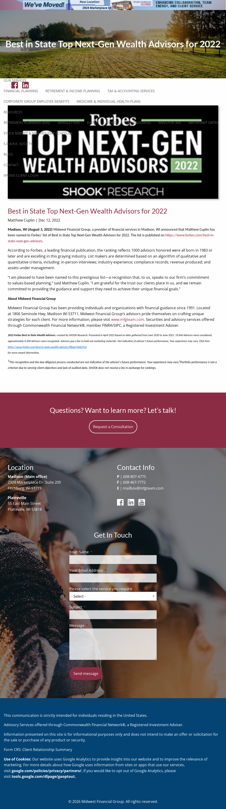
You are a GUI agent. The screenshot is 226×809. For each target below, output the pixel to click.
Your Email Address (104, 570)
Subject (94, 607)
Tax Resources (138, 122)
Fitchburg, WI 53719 (25, 488)
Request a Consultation (113, 426)
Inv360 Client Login (21, 175)
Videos (112, 122)
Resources (13, 112)
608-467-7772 (134, 482)
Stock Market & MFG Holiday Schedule (38, 133)
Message (95, 625)
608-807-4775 (134, 476)
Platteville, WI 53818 (25, 509)
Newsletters (68, 122)
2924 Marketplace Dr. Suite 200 (34, 482)
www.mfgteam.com (127, 319)
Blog (8, 154)
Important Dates (203, 122)
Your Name (97, 551)
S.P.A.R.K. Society (18, 143)
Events (93, 122)
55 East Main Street (24, 503)
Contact (11, 165)
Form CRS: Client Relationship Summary (38, 749)
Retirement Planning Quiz (27, 122)
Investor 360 (169, 122)
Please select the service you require (113, 588)
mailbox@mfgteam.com (143, 488)
